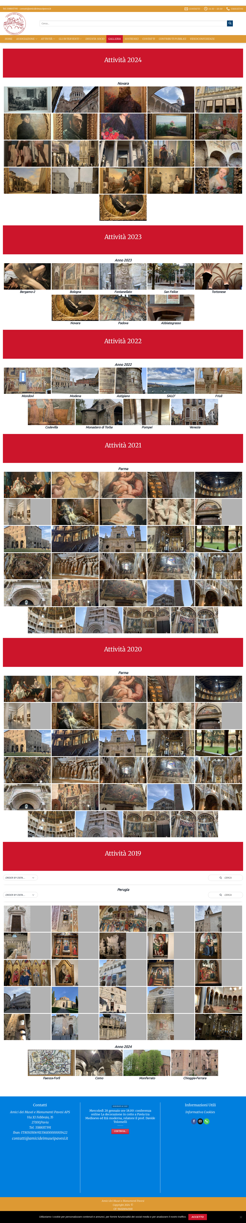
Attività (48, 39)
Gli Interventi (70, 39)
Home (9, 39)
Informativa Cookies (200, 1112)
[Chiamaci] (206, 1121)
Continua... (120, 1131)
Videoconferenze (202, 39)
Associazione (26, 39)
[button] (20, 878)
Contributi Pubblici (172, 39)
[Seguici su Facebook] (194, 1121)
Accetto (197, 1217)
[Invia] (230, 23)
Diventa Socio (94, 39)
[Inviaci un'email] (200, 1121)
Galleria (114, 39)
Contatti (148, 39)
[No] (240, 1218)
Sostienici (132, 39)
